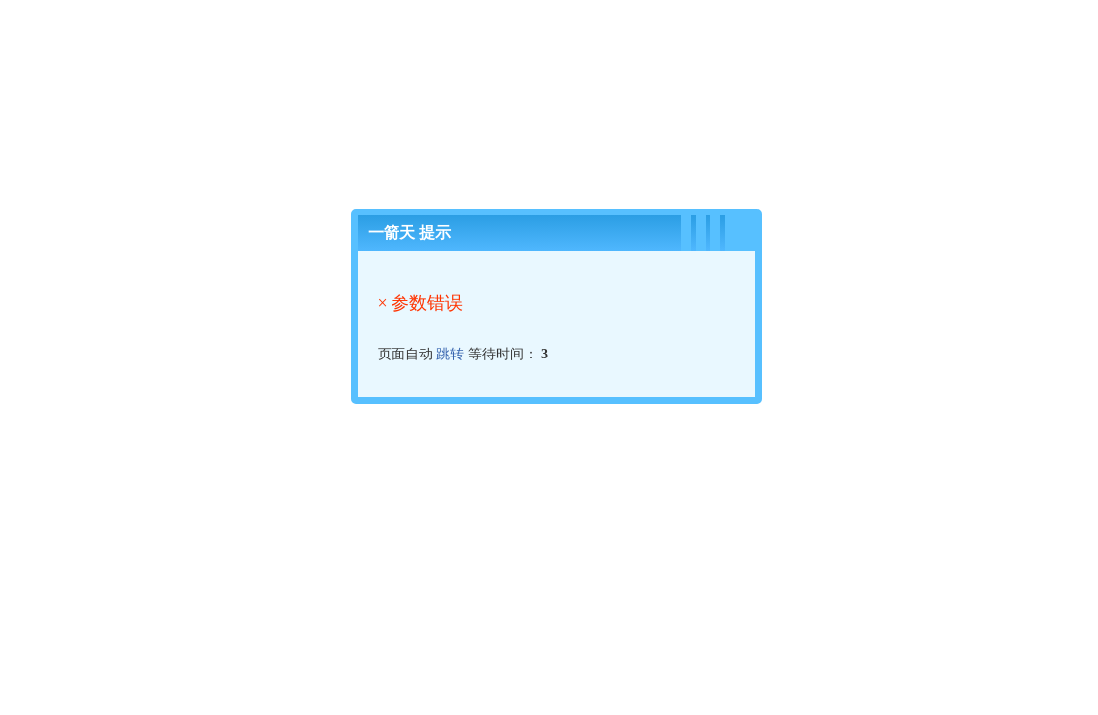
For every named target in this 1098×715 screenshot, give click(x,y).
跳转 (450, 354)
